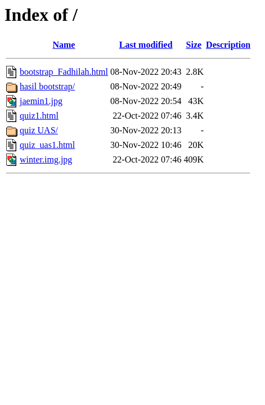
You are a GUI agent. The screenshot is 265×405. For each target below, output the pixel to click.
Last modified (146, 45)
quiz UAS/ (39, 130)
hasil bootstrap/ (47, 86)
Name (63, 45)
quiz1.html (39, 115)
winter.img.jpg (46, 159)
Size (194, 45)
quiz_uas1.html (47, 145)
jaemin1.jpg (41, 101)
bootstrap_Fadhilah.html (64, 71)
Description (228, 45)
